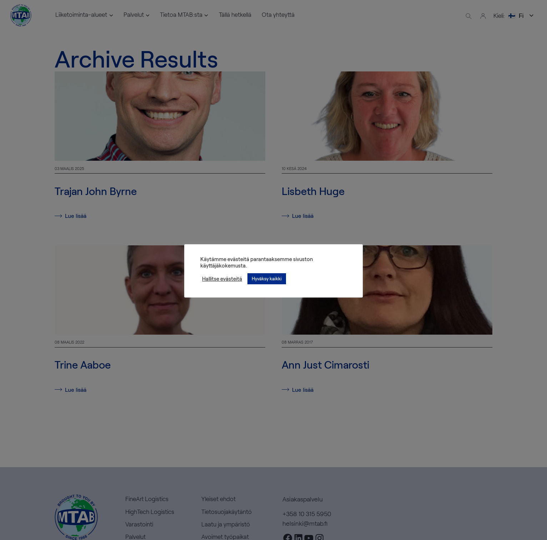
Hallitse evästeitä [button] (222, 278)
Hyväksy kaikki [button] (267, 278)
